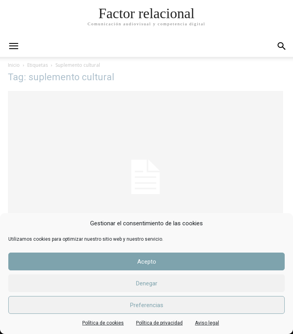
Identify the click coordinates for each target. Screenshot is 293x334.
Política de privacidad (159, 323)
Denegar (146, 283)
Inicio (14, 65)
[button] (282, 46)
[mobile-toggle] (13, 46)
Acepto (146, 261)
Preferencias (146, 305)
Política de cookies (103, 323)
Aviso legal (207, 323)
